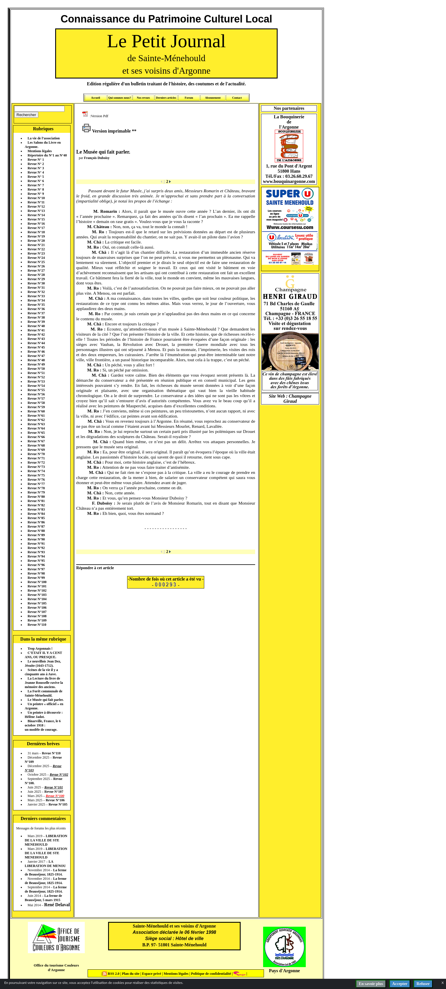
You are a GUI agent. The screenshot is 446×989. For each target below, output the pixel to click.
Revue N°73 (36, 467)
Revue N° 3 (36, 168)
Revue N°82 (36, 505)
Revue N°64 (36, 428)
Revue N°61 (36, 416)
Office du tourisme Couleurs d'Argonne (56, 967)
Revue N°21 (36, 245)
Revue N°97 (36, 569)
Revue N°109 (37, 620)
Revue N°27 (36, 270)
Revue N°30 (36, 283)
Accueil (95, 97)
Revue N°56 (36, 394)
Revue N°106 (37, 608)
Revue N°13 (36, 211)
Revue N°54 (36, 386)
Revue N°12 (36, 206)
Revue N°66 (36, 437)
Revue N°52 (36, 377)
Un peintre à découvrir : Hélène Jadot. (44, 715)
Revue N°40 (36, 326)
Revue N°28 (36, 275)
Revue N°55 (36, 390)
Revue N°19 (36, 236)
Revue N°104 (37, 599)
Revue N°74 (36, 471)
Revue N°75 (36, 475)
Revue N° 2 (36, 164)
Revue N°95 (36, 561)
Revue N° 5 (36, 177)
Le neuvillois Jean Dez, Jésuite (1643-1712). (43, 663)
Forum (189, 97)
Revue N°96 (36, 565)
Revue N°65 (36, 433)
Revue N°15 (36, 219)
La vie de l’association (44, 138)
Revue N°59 (36, 407)
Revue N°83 (36, 509)
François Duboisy (97, 158)
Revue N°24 (36, 258)
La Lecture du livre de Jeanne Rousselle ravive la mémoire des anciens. (44, 682)
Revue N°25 (36, 262)
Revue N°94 (36, 556)
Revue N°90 (36, 539)
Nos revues (143, 97)
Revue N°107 (37, 612)
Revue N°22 (36, 249)
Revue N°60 (36, 411)
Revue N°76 (36, 480)
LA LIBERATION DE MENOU (45, 864)
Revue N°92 (36, 548)
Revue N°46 (36, 352)
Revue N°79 (36, 492)
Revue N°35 (36, 305)
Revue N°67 (36, 441)
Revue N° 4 (36, 172)
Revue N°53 (36, 381)
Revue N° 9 (36, 194)
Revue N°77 (36, 484)
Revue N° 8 (36, 189)
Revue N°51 (36, 373)
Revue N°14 (36, 215)
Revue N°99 (36, 578)
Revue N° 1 (36, 160)
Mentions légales (40, 151)
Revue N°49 (36, 364)
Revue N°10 (36, 198)
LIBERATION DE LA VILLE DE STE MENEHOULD (46, 840)
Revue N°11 (36, 202)
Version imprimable (106, 131)
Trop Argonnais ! (40, 649)
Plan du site (131, 974)
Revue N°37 (36, 313)
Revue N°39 (36, 322)
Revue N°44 (36, 343)
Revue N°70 (36, 454)
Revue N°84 (36, 514)
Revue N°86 (36, 522)
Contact (237, 97)
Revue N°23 (36, 253)
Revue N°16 (36, 224)
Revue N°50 (36, 369)
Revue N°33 (36, 296)
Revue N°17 (36, 228)
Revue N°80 (36, 497)
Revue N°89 (36, 535)
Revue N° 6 (36, 181)
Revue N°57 (36, 398)
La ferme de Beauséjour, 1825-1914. (46, 872)
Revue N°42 (36, 334)
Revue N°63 (36, 424)
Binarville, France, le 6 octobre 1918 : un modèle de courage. (43, 725)
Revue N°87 (36, 526)
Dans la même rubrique (43, 639)
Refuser (423, 984)
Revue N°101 (37, 586)
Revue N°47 (36, 356)
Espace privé (151, 974)
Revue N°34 (36, 300)
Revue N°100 (37, 582)
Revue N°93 (36, 552)
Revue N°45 (36, 347)
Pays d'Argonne (284, 970)
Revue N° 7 (36, 185)
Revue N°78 (36, 488)
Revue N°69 (36, 450)
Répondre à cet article (95, 567)
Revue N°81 (36, 501)
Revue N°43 (36, 339)
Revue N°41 (36, 330)
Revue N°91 (36, 544)
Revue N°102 (37, 590)
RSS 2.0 (111, 974)
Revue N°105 (37, 603)
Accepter (400, 984)
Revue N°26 (36, 266)
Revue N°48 (36, 360)
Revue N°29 (36, 279)
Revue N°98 (36, 573)
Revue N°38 (36, 317)
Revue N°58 (36, 403)
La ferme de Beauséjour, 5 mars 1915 (43, 898)
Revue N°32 (36, 292)
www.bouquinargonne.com (289, 181)
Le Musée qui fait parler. (46, 700)
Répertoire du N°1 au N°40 (47, 155)
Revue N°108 (37, 616)
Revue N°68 (36, 445)
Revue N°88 (36, 531)
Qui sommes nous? (119, 97)
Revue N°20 (36, 241)
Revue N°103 (37, 595)
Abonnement (213, 97)
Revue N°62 (36, 420)
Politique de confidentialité (210, 974)
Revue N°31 (36, 288)
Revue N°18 (36, 232)
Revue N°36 (36, 309)
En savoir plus (371, 984)
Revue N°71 (36, 458)
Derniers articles (166, 97)
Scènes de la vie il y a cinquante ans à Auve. (41, 672)
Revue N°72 (36, 462)
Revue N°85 (36, 518)
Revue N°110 (37, 625)
